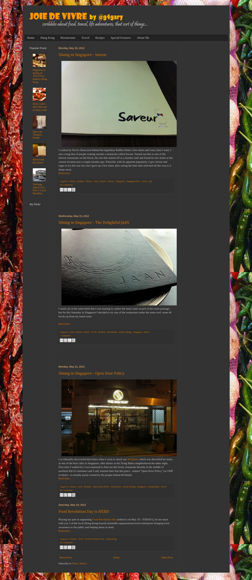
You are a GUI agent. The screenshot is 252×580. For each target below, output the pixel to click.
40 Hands (132, 459)
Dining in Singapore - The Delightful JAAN (94, 223)
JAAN (94, 332)
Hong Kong (47, 37)
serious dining (125, 332)
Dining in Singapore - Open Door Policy (91, 373)
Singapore (120, 181)
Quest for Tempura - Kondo (38, 134)
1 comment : (65, 335)
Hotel (87, 332)
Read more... (65, 173)
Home (31, 37)
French (103, 181)
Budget (81, 181)
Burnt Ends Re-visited (38, 161)
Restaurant (112, 332)
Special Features (121, 37)
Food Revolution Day (104, 519)
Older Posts (167, 557)
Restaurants (68, 37)
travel (145, 181)
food (96, 181)
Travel (85, 37)
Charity (74, 539)
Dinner (89, 181)
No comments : (67, 185)
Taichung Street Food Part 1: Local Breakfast (39, 189)
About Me (143, 37)
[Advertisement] (116, 204)
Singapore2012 (133, 181)
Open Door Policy (101, 486)
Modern (102, 332)
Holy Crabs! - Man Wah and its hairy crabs (40, 107)
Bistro (73, 181)
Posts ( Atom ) (79, 563)
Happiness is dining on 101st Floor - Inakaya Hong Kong (40, 76)
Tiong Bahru (154, 486)
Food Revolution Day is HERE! (84, 512)
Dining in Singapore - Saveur (83, 55)
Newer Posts (65, 557)
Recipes (100, 37)
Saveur (111, 181)
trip (150, 181)
